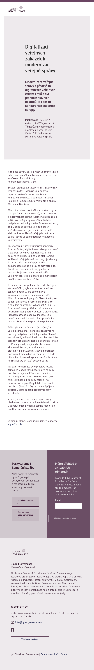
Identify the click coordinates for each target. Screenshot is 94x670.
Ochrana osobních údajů (54, 654)
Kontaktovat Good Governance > (25, 515)
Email (58, 500)
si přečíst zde (15, 424)
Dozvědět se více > (25, 501)
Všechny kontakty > (29, 639)
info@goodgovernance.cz (29, 622)
